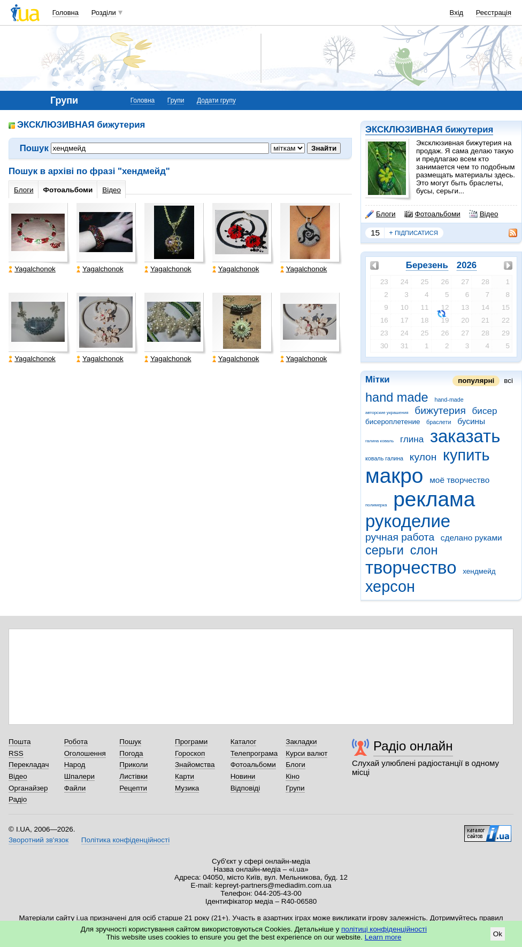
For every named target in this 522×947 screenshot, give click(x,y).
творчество (411, 567)
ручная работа (399, 537)
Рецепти (133, 788)
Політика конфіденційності (125, 840)
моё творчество (459, 479)
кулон (423, 457)
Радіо (18, 799)
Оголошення (85, 753)
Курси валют (306, 753)
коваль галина (384, 458)
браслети (438, 422)
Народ (75, 765)
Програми (191, 742)
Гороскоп (190, 753)
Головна (65, 13)
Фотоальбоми (432, 214)
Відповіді (245, 788)
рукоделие (407, 521)
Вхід (457, 13)
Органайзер (28, 788)
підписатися (413, 233)
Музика (187, 788)
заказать (465, 436)
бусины (471, 421)
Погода (131, 753)
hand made (396, 397)
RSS (16, 753)
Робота (76, 742)
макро (394, 475)
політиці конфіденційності (384, 929)
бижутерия (440, 410)
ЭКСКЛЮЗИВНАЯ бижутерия (429, 129)
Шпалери (79, 776)
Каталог (244, 742)
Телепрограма (254, 753)
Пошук (130, 742)
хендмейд (479, 571)
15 (375, 232)
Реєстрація (493, 13)
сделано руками (471, 537)
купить (466, 455)
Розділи (103, 13)
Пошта (19, 742)
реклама (434, 499)
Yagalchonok (32, 269)
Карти (184, 776)
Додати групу (216, 100)
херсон (390, 586)
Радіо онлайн (413, 746)
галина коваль (379, 441)
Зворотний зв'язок (38, 840)
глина (412, 439)
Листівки (133, 776)
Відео (483, 214)
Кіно (293, 776)
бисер (484, 411)
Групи (176, 100)
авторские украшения (387, 412)
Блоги (380, 214)
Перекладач (29, 765)
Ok (497, 934)
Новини (243, 776)
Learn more (383, 937)
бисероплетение (392, 422)
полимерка (376, 505)
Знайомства (195, 765)
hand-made (448, 399)
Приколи (133, 765)
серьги (384, 550)
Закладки (301, 742)
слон (424, 550)
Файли (75, 788)
